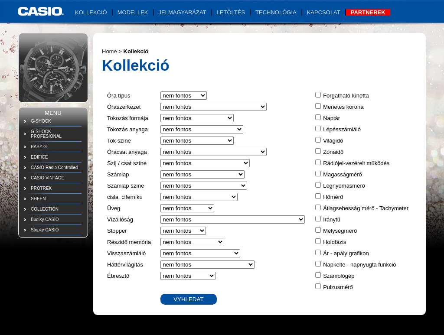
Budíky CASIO (45, 219)
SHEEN (38, 198)
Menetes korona (343, 107)
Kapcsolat (323, 12)
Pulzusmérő (338, 287)
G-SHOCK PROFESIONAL (46, 134)
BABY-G (39, 146)
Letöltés (231, 12)
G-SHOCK (41, 121)
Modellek (133, 12)
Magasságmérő (342, 174)
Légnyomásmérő (344, 185)
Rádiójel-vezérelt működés (356, 163)
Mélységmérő (340, 231)
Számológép (338, 276)
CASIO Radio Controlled (54, 167)
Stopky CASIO (45, 230)
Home (109, 51)
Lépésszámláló (342, 129)
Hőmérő (333, 197)
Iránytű (331, 219)
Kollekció (91, 12)
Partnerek (368, 12)
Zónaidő (333, 152)
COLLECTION (45, 209)
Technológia (276, 12)
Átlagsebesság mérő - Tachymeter (365, 208)
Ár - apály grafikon (346, 253)
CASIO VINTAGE (47, 178)
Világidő (333, 140)
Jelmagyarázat (182, 12)
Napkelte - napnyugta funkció (359, 264)
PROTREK (41, 188)
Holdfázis (334, 242)
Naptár (331, 118)
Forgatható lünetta (346, 95)
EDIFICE (39, 157)
